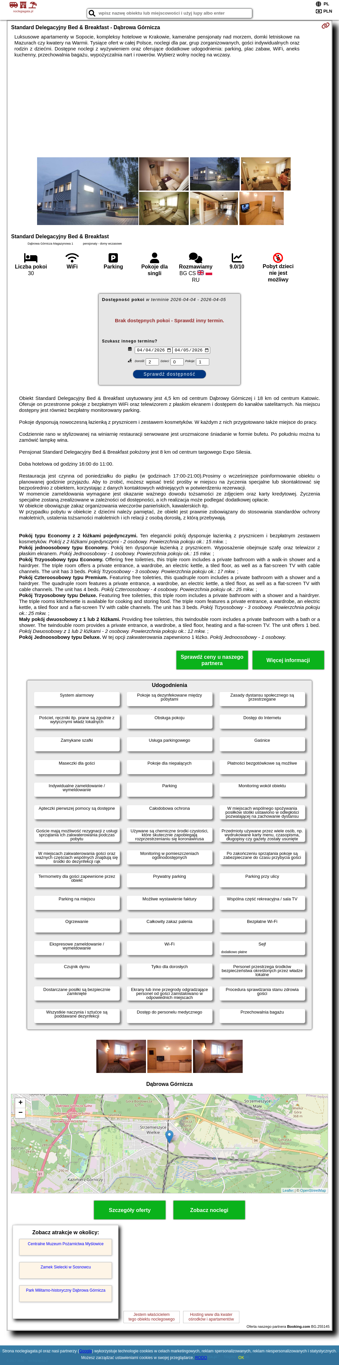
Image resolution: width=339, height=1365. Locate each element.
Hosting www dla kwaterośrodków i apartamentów (211, 1317)
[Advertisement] (169, 107)
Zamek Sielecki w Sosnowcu (65, 1267)
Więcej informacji (288, 660)
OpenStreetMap (313, 1190)
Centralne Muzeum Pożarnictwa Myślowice (66, 1244)
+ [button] (20, 1103)
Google (85, 1351)
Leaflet (288, 1190)
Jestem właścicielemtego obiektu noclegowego (151, 1317)
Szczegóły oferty (130, 1210)
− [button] (20, 1113)
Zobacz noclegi (209, 1210)
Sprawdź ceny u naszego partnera (212, 660)
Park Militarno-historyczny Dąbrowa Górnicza (65, 1290)
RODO (201, 1357)
